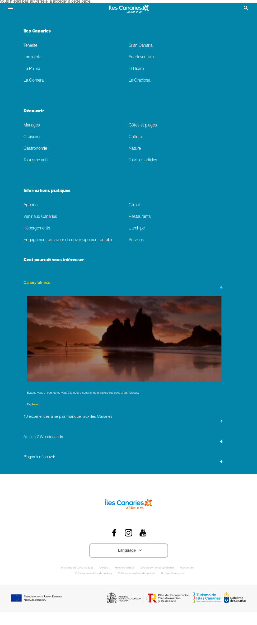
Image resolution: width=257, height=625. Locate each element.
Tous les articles (143, 160)
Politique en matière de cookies (93, 573)
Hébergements (37, 228)
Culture (135, 137)
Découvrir (34, 111)
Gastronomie (35, 149)
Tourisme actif (36, 160)
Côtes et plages (143, 125)
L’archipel (137, 228)
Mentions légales (124, 568)
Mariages (32, 125)
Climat (134, 205)
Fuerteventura (141, 57)
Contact (104, 568)
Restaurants (140, 217)
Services (136, 240)
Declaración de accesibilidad (157, 568)
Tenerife (30, 46)
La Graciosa (139, 80)
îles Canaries (37, 32)
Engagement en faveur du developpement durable (68, 240)
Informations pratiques (47, 191)
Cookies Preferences (173, 573)
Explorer (33, 404)
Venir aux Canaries (40, 217)
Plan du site (187, 568)
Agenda (31, 205)
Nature (135, 149)
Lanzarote (32, 57)
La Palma (32, 69)
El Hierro (136, 69)
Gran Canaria (140, 46)
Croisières (32, 137)
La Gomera (34, 80)
